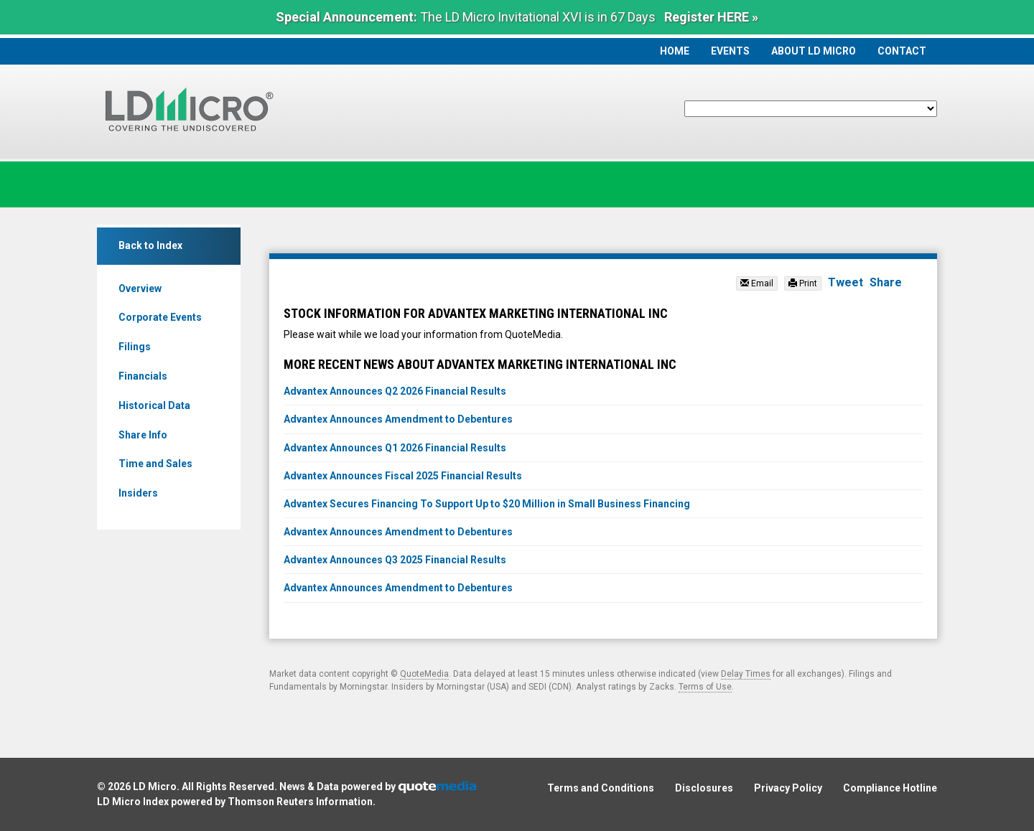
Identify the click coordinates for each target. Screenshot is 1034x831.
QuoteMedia (424, 674)
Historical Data (154, 405)
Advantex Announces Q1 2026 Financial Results (395, 448)
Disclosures (704, 788)
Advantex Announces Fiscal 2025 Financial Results (403, 476)
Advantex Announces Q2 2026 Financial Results (395, 391)
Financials (142, 376)
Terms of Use (705, 687)
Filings (134, 346)
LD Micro (155, 786)
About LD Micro (813, 51)
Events (730, 51)
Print (802, 283)
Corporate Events (160, 317)
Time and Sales (155, 463)
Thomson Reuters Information (300, 801)
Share (886, 282)
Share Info (142, 435)
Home (674, 51)
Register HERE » (711, 16)
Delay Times (745, 674)
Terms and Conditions (600, 788)
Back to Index (150, 245)
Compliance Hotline (890, 788)
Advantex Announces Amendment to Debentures (398, 419)
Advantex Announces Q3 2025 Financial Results (395, 559)
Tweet (845, 282)
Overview (140, 288)
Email (756, 283)
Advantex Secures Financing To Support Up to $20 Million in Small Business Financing (487, 504)
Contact (901, 51)
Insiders (138, 493)
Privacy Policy (788, 788)
